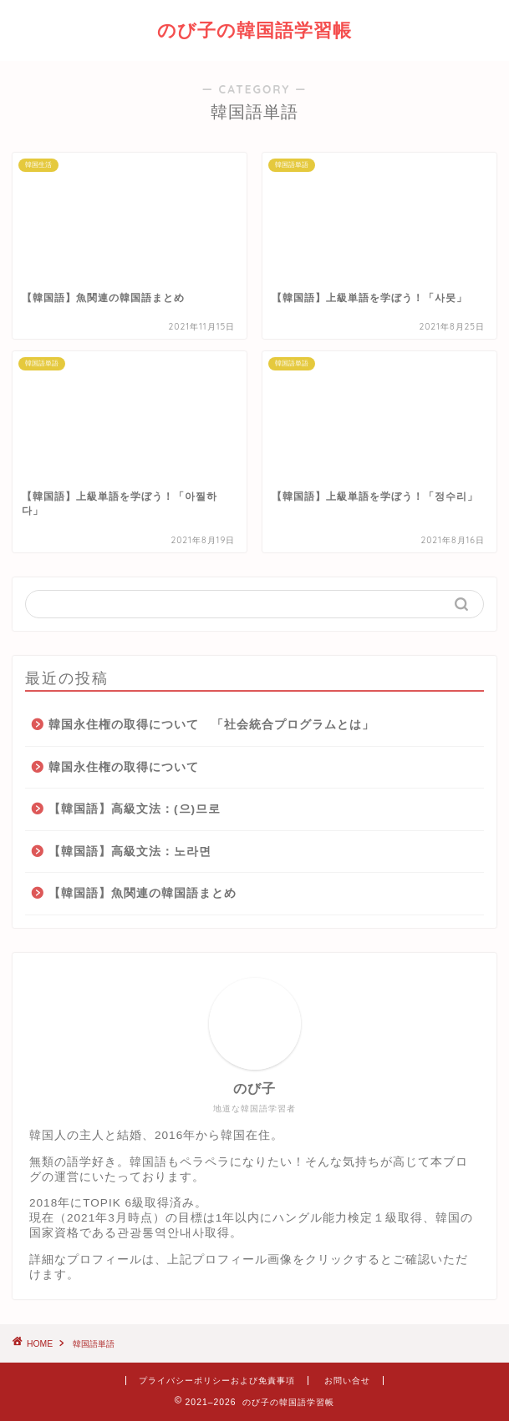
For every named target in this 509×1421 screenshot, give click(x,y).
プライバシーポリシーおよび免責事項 (217, 1380)
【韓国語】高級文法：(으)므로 (134, 809)
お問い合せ (347, 1380)
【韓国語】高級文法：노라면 (129, 851)
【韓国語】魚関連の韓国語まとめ (142, 893)
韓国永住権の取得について (123, 767)
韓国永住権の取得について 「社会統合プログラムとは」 (211, 724)
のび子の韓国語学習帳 (254, 29)
